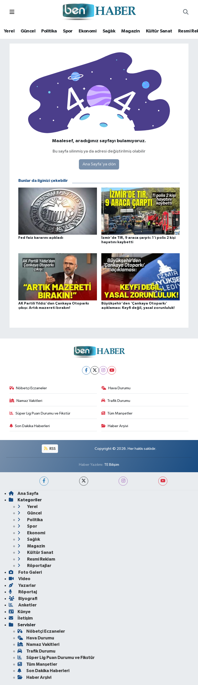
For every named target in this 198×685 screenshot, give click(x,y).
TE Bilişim (111, 465)
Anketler (23, 605)
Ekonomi (87, 31)
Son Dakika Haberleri (30, 426)
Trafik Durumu (115, 401)
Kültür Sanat (159, 31)
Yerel (9, 31)
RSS (49, 449)
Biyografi (23, 598)
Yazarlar (22, 585)
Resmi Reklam (36, 559)
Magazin (130, 31)
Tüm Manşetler (117, 413)
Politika (49, 31)
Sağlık (109, 31)
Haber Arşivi (114, 426)
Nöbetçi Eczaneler (28, 388)
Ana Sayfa (23, 493)
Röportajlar (34, 565)
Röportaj (23, 592)
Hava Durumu (116, 388)
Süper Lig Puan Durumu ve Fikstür (40, 413)
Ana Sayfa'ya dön (99, 164)
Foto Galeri (25, 572)
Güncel (28, 31)
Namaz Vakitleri (26, 401)
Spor (68, 31)
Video (19, 579)
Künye (19, 612)
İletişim (21, 618)
